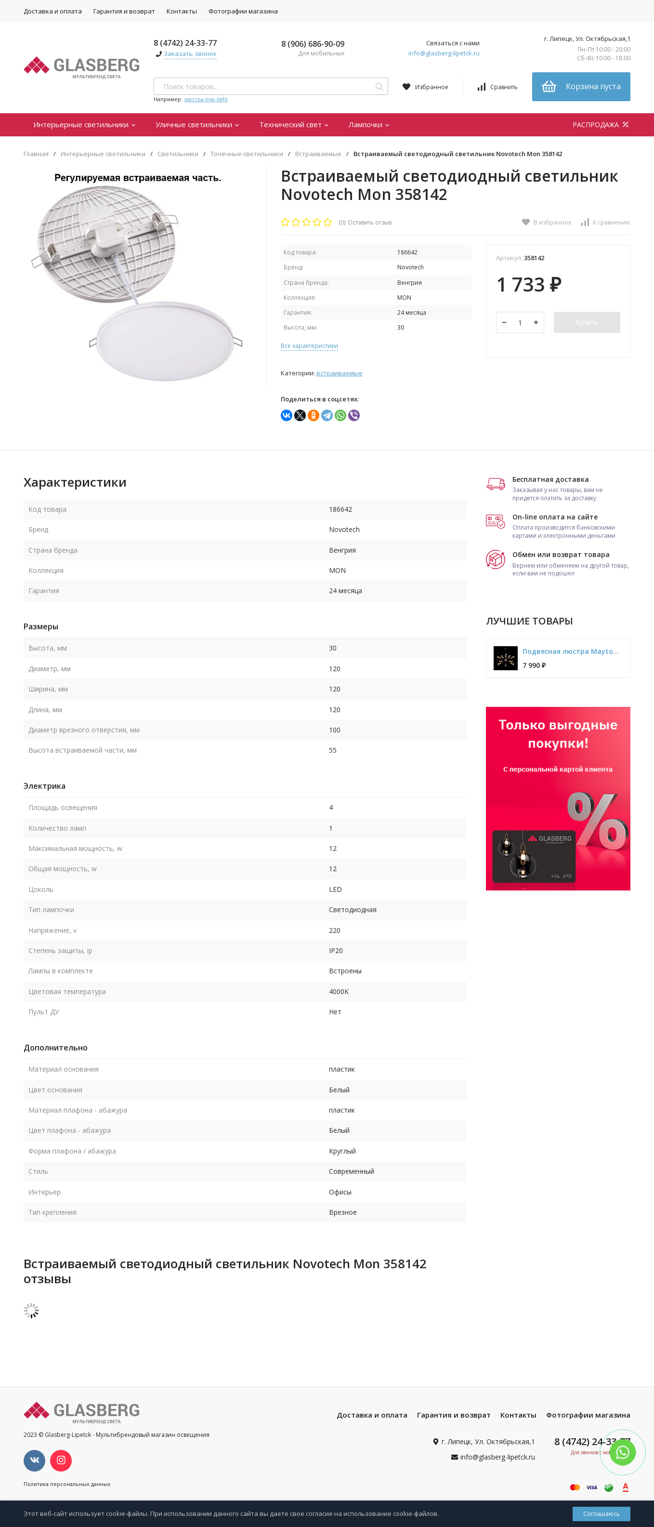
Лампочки (369, 124)
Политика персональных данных (67, 1483)
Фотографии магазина (243, 11)
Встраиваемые (318, 154)
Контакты (182, 11)
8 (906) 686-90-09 (312, 44)
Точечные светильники (246, 154)
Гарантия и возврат (124, 11)
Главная (36, 154)
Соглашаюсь (601, 1514)
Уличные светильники (198, 124)
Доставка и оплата (53, 11)
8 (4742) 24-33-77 (185, 43)
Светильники (177, 154)
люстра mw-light (206, 99)
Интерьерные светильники (84, 124)
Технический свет (294, 124)
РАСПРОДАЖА (601, 124)
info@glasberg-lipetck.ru (444, 53)
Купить (587, 322)
